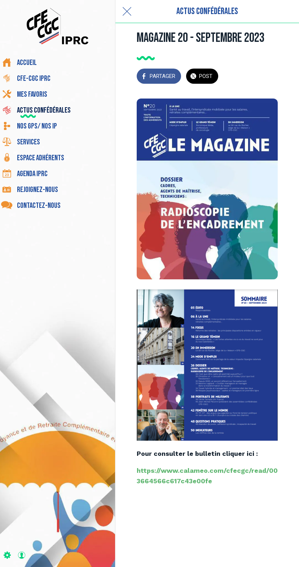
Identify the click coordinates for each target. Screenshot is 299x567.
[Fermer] (127, 11)
